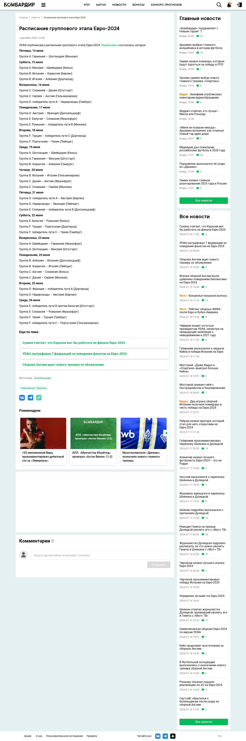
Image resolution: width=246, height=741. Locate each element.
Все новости (203, 200)
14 (206, 518)
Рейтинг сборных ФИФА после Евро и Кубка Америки (199, 311)
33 (201, 155)
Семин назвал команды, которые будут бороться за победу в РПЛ (201, 63)
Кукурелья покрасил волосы (203, 295)
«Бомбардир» (43, 378)
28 (206, 534)
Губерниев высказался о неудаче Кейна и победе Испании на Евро (201, 350)
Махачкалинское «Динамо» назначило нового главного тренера (141, 456)
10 (201, 52)
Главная (23, 17)
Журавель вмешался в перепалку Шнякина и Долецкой (202, 495)
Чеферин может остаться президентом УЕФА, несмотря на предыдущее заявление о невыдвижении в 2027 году (201, 330)
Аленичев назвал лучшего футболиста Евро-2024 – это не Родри (200, 460)
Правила (92, 736)
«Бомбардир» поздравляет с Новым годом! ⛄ (198, 30)
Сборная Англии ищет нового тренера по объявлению (63, 364)
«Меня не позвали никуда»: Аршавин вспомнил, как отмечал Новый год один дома (201, 130)
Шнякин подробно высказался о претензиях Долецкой (201, 511)
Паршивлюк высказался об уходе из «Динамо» (202, 165)
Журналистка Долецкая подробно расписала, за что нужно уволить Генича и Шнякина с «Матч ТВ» (202, 546)
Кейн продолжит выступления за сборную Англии (201, 647)
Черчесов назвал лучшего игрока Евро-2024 (201, 564)
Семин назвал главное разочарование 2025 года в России (203, 182)
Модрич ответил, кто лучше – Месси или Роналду (199, 112)
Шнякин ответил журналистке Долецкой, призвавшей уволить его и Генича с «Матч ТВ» (203, 612)
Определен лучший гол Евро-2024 (201, 596)
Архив (27, 736)
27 (206, 554)
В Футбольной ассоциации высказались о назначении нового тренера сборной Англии (202, 665)
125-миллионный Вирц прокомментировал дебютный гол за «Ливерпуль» (43, 456)
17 (206, 620)
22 (201, 36)
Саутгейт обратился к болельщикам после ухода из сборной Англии (199, 701)
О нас (39, 736)
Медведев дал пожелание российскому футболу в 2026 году (202, 149)
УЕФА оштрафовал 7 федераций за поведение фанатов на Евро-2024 (74, 354)
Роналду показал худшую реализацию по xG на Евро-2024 (200, 683)
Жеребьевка (109, 45)
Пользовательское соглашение (64, 736)
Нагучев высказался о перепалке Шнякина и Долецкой (201, 478)
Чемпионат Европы (34, 388)
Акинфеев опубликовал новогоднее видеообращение (200, 96)
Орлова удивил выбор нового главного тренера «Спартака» (199, 79)
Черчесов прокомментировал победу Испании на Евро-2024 (199, 581)
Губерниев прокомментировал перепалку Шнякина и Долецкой (201, 442)
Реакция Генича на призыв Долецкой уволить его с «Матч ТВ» (203, 528)
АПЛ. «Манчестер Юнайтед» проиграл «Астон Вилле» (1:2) (92, 454)
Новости (35, 17)
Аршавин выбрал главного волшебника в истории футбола (200, 46)
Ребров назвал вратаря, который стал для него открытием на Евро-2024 (201, 424)
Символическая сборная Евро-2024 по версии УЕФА (203, 630)
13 (206, 300)
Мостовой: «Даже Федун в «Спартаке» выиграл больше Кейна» (198, 368)
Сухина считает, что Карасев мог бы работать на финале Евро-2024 (73, 343)
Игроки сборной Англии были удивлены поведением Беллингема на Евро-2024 (203, 279)
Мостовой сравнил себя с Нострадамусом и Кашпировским (202, 386)
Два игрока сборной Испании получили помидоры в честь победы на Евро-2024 (200, 404)
